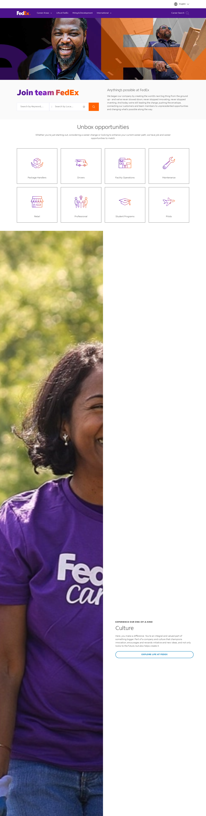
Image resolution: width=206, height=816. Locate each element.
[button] (84, 107)
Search (94, 107)
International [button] (104, 13)
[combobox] (33, 107)
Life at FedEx (62, 13)
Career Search (180, 13)
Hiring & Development (82, 13)
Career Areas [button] (44, 13)
